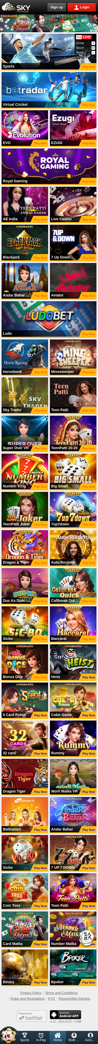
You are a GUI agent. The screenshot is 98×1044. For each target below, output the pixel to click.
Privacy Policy (30, 993)
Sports (24, 1037)
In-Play (41, 1037)
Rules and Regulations (27, 999)
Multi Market (75, 1037)
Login (84, 7)
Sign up (56, 7)
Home (58, 1037)
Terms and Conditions (61, 993)
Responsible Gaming (74, 999)
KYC (51, 999)
